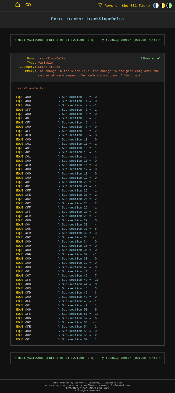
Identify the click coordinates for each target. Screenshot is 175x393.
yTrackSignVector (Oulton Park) (129, 40)
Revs (123, 5)
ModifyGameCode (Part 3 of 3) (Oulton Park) (56, 40)
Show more (150, 59)
